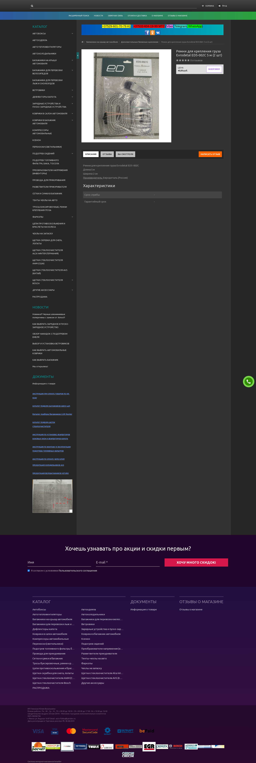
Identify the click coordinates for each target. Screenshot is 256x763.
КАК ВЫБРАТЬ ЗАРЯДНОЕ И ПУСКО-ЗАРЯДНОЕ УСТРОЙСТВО (50, 325)
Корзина (210, 6)
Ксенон (36, 140)
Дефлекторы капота (44, 97)
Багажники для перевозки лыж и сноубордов (47, 82)
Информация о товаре (43, 383)
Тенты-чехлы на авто (44, 200)
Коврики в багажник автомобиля (44, 122)
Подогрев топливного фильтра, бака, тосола (45, 162)
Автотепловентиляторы (46, 47)
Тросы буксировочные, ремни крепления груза (49, 208)
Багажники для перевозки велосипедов (47, 72)
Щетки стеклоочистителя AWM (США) (47, 262)
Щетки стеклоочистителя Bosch (47, 281)
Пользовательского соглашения (78, 570)
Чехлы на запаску (42, 233)
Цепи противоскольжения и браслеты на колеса (48, 225)
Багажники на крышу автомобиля (44, 62)
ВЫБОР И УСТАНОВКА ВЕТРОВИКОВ (50, 343)
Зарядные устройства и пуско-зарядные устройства (49, 105)
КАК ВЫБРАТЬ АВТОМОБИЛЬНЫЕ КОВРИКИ (49, 351)
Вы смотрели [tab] (125, 154)
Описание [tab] (91, 154)
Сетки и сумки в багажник (47, 193)
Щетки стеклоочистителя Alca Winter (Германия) (47, 252)
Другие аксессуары (43, 290)
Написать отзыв (210, 154)
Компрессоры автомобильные (42, 132)
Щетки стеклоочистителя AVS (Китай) (49, 271)
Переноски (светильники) (47, 147)
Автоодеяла (39, 40)
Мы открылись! (40, 366)
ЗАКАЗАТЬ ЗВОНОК (250, 381)
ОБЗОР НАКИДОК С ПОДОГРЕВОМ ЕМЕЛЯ (49, 335)
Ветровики (38, 90)
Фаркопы (37, 217)
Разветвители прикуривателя (49, 187)
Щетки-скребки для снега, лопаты (47, 242)
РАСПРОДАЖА (39, 297)
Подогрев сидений (43, 153)
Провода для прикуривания (48, 180)
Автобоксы (39, 33)
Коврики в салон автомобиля (49, 113)
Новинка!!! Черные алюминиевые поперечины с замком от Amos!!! (48, 316)
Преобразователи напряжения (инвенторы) (50, 172)
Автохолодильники (44, 53)
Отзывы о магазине (190, 609)
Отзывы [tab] (107, 154)
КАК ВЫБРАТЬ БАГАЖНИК (45, 360)
